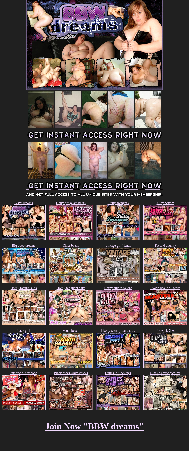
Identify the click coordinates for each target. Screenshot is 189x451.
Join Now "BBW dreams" (94, 426)
